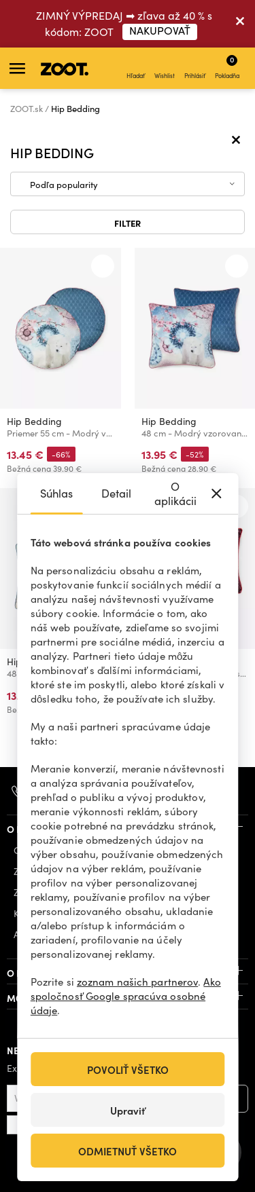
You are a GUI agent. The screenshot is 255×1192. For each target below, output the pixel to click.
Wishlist (164, 68)
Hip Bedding (34, 421)
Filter (127, 223)
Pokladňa (227, 66)
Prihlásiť (194, 68)
